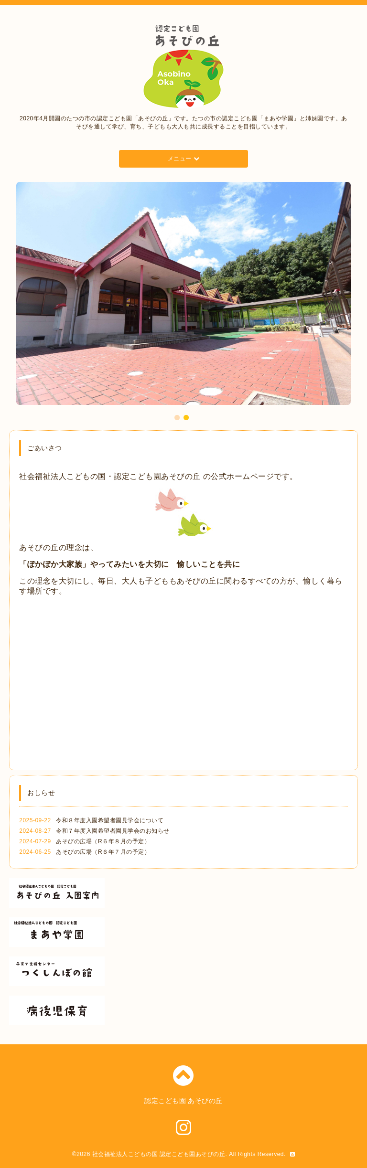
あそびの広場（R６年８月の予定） (103, 841)
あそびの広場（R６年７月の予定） (103, 852)
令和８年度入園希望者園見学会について (109, 820)
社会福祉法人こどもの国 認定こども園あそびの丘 (159, 1154)
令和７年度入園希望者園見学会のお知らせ (113, 831)
